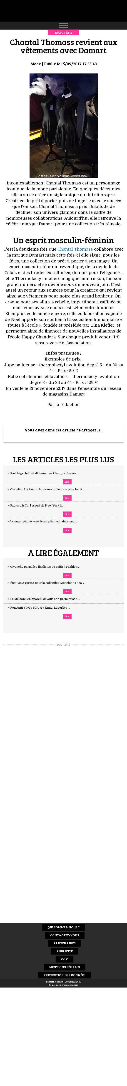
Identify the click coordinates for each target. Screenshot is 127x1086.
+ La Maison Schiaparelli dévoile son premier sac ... (48, 599)
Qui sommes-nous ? (63, 927)
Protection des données (64, 975)
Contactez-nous (64, 935)
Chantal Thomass (75, 249)
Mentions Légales (64, 967)
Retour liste (63, 32)
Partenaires (65, 943)
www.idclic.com (70, 984)
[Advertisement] (63, 715)
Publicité (65, 951)
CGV (64, 959)
